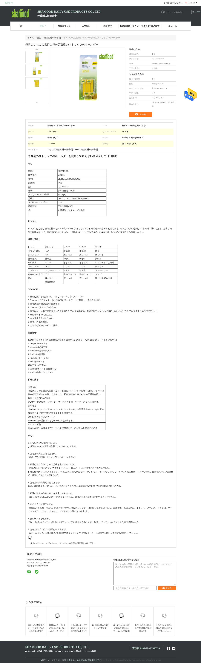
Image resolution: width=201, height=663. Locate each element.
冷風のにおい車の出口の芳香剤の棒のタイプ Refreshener (164, 628)
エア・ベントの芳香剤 (67, 543)
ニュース (172, 26)
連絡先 (143, 114)
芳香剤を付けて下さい (86, 543)
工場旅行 (86, 26)
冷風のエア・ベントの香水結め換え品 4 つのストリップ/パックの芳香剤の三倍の (57, 629)
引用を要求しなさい (173, 3)
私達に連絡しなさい (129, 26)
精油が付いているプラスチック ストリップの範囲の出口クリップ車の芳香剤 (78, 629)
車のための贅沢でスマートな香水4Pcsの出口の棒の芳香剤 (36, 628)
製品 (43, 26)
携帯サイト (45, 660)
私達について (64, 26)
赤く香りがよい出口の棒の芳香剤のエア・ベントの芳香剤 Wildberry (121, 629)
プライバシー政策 (59, 660)
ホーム (30, 38)
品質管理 (107, 26)
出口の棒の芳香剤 (52, 38)
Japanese (192, 3)
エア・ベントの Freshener (46, 543)
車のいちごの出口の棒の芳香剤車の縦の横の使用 (143, 628)
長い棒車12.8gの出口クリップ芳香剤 (100, 626)
